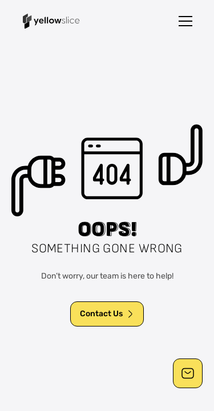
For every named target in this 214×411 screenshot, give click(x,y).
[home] (51, 21)
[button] (185, 21)
